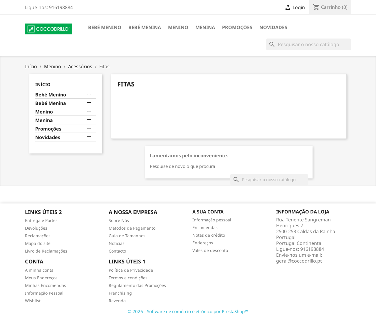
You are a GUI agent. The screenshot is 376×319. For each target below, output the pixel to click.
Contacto (117, 251)
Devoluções (36, 228)
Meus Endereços (41, 277)
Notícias (117, 243)
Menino (178, 27)
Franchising (120, 293)
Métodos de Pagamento (132, 228)
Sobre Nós (119, 220)
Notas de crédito (208, 235)
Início (43, 84)
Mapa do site (38, 243)
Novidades (273, 27)
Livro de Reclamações (46, 251)
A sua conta (208, 211)
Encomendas (205, 227)
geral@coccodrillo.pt (299, 261)
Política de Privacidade (131, 270)
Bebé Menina (144, 27)
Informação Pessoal (44, 293)
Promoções (237, 27)
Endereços (202, 242)
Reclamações (38, 235)
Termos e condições (128, 277)
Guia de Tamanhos (127, 235)
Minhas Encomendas (45, 285)
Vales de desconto (210, 250)
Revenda (117, 300)
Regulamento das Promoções (137, 285)
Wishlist (33, 300)
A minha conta (39, 270)
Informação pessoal (211, 220)
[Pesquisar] (308, 44)
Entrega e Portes (41, 220)
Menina (205, 27)
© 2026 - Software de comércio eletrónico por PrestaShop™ (188, 311)
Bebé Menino (104, 27)
